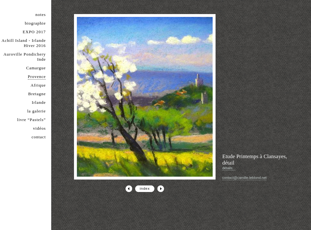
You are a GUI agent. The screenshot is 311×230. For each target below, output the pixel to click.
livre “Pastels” (31, 119)
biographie (35, 23)
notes (41, 14)
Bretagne (37, 93)
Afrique (38, 85)
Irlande (39, 102)
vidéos (39, 128)
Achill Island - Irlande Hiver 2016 (24, 43)
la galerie (36, 111)
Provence (37, 76)
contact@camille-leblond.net (244, 178)
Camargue (36, 67)
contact (38, 136)
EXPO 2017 (34, 31)
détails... (228, 168)
